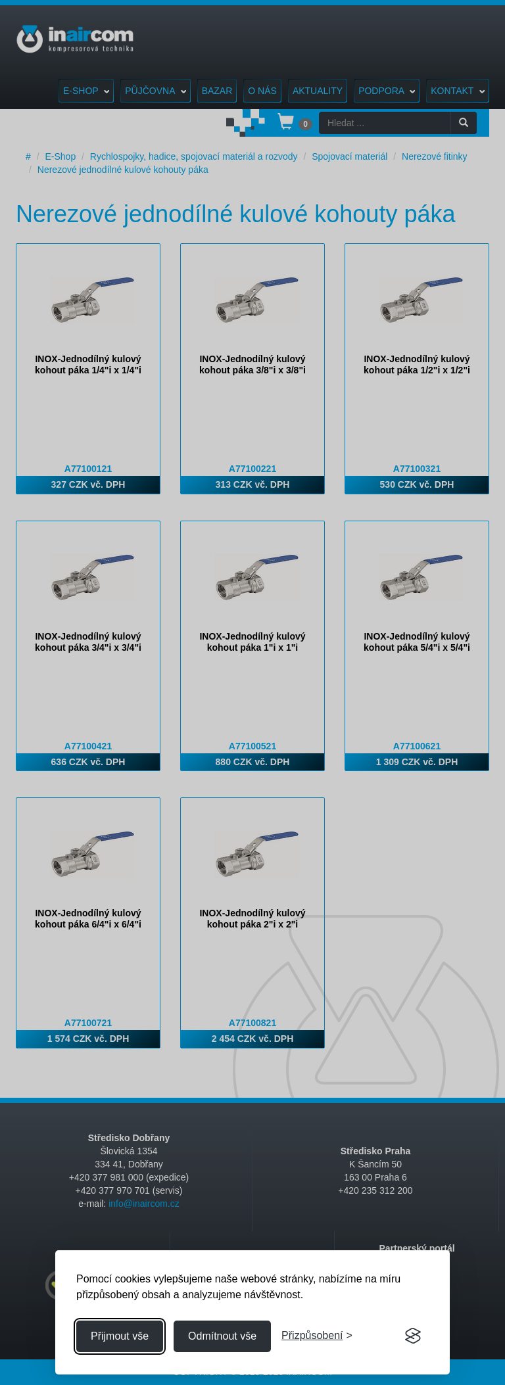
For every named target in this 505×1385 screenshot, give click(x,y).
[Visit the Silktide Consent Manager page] (413, 1336)
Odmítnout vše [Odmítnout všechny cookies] (222, 1336)
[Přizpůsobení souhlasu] (316, 1336)
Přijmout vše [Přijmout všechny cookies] (120, 1336)
